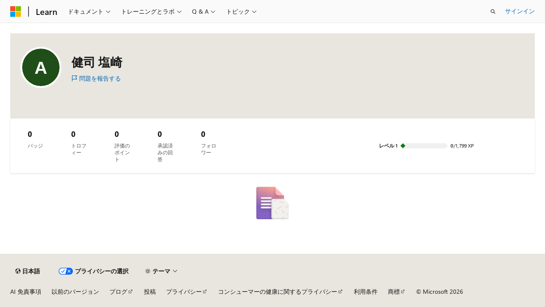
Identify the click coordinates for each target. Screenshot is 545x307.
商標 (394, 291)
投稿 (150, 291)
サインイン (520, 11)
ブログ (118, 291)
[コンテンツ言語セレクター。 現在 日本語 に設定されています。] (27, 271)
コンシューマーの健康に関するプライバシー (277, 291)
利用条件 (366, 291)
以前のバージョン (75, 291)
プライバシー (184, 291)
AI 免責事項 (25, 291)
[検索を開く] (493, 11)
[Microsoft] (15, 11)
